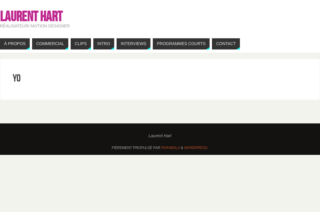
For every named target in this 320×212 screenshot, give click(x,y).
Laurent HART (31, 16)
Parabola (170, 148)
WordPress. (196, 148)
